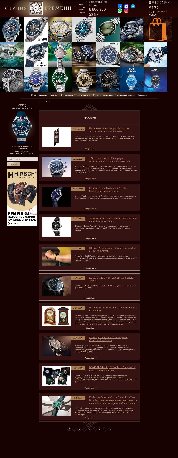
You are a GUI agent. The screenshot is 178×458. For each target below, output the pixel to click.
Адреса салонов (83, 95)
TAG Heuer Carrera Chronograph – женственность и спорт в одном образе (109, 159)
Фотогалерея (67, 95)
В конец (110, 429)
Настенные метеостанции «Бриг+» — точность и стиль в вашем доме (109, 130)
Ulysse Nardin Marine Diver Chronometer (22, 147)
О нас (33, 95)
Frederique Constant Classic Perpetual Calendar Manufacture (108, 339)
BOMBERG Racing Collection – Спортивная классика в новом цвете (112, 369)
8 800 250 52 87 (97, 12)
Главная (41, 102)
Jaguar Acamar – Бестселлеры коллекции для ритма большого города (112, 219)
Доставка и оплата (126, 95)
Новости (43, 95)
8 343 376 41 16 (158, 11)
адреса (82, 12)
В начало (69, 429)
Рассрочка (142, 95)
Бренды (54, 95)
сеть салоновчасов (82, 7)
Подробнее (89, 149)
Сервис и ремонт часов (103, 95)
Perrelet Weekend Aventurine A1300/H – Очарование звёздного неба (109, 189)
